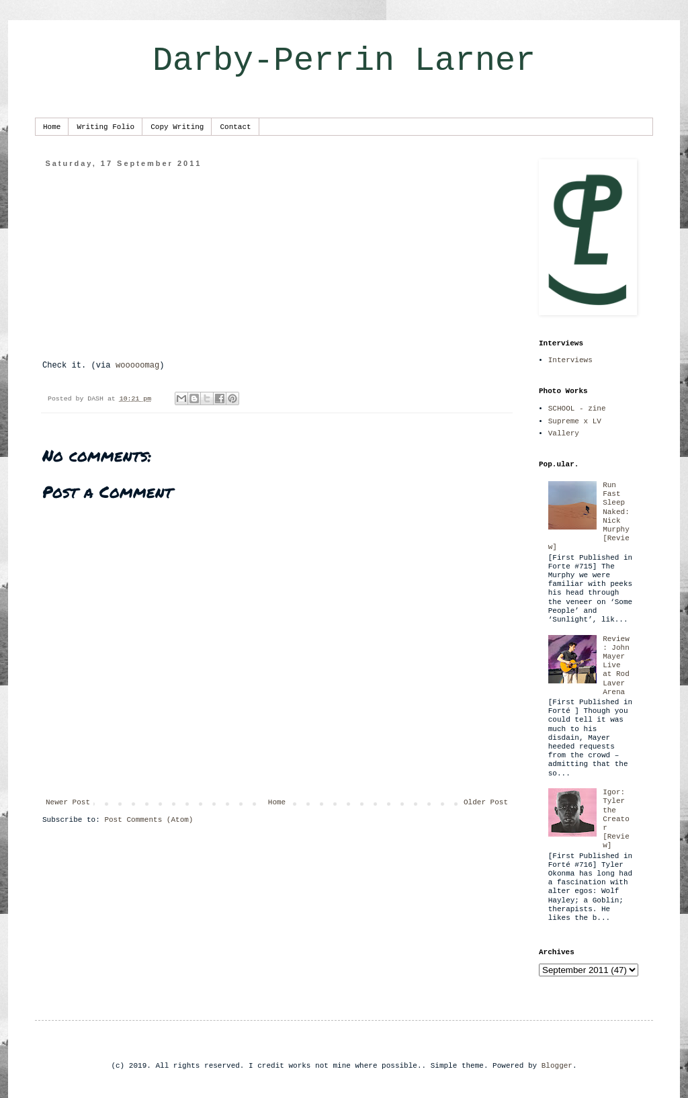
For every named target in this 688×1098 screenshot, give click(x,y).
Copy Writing (177, 127)
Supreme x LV (574, 421)
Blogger (557, 1066)
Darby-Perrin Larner (344, 61)
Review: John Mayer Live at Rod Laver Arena (616, 665)
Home (51, 127)
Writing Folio (105, 127)
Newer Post (68, 802)
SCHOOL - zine (577, 409)
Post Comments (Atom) (148, 820)
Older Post (486, 802)
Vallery (563, 433)
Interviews (570, 360)
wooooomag (137, 365)
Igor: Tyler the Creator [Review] (616, 818)
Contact (235, 127)
